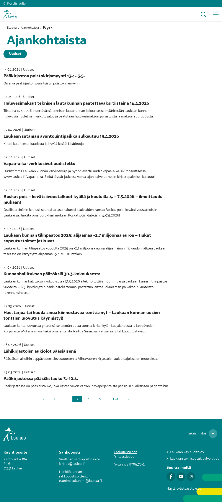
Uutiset (15, 54)
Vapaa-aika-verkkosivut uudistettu (39, 164)
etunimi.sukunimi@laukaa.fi (80, 481)
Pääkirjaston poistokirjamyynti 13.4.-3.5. (44, 76)
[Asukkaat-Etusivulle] (10, 14)
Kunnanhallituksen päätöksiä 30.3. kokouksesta (52, 274)
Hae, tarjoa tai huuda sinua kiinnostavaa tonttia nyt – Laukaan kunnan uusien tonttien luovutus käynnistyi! (81, 316)
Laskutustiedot (125, 452)
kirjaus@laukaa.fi (72, 464)
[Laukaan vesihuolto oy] (192, 452)
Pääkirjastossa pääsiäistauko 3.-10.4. (40, 379)
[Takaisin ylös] (202, 433)
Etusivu (12, 27)
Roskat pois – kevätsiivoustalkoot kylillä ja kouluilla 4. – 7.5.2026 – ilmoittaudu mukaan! (83, 200)
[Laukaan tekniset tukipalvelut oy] (192, 459)
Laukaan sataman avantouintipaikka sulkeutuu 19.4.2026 (61, 136)
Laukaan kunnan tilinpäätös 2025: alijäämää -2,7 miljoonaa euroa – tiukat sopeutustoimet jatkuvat (77, 238)
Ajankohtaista (30, 27)
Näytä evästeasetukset (183, 488)
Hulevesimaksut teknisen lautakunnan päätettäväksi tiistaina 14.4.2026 (76, 103)
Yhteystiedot (124, 457)
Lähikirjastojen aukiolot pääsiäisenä (39, 351)
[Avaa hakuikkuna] (203, 14)
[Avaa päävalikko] (216, 14)
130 (115, 399)
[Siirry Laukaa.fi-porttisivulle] (111, 434)
